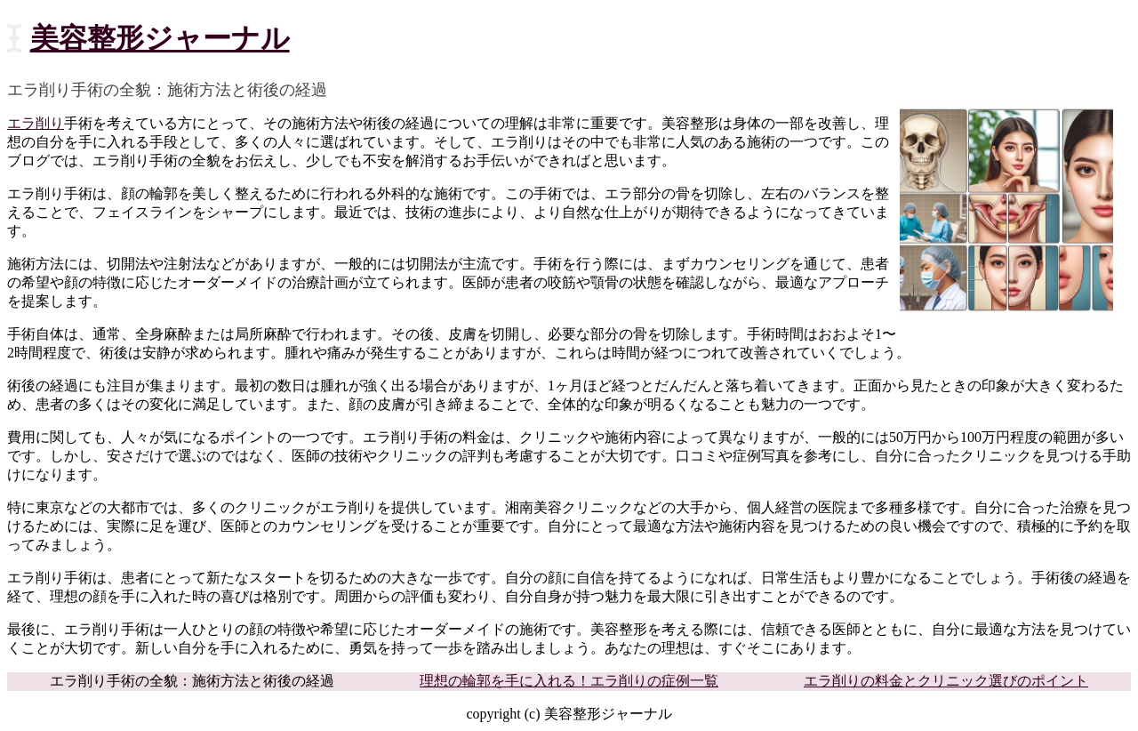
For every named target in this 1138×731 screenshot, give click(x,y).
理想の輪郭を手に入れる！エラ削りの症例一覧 (569, 680)
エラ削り (35, 123)
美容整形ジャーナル (160, 38)
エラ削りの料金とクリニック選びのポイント (946, 680)
